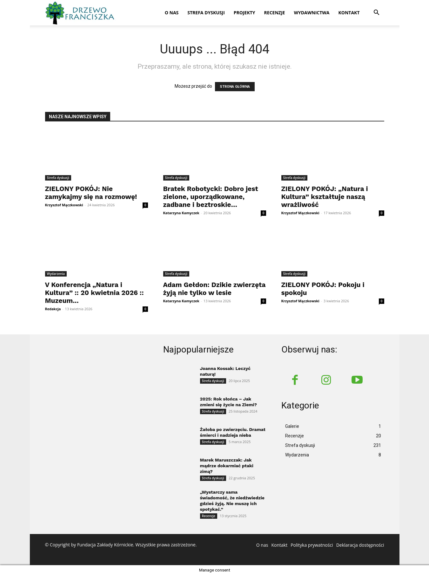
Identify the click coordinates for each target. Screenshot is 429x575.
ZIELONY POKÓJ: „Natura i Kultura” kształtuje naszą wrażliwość (324, 197)
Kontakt (349, 13)
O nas (172, 13)
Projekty (244, 13)
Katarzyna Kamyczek (181, 212)
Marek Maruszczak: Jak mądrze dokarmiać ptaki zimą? (226, 465)
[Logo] (80, 13)
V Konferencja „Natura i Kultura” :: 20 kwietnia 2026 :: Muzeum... (94, 293)
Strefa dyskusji (206, 13)
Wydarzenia (56, 273)
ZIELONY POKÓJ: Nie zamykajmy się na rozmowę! (91, 193)
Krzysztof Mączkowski (64, 204)
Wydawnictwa (311, 13)
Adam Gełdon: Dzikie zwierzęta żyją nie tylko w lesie (214, 289)
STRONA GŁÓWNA (235, 87)
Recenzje (274, 13)
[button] (376, 13)
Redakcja (53, 308)
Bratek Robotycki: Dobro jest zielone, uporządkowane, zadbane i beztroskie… (210, 197)
